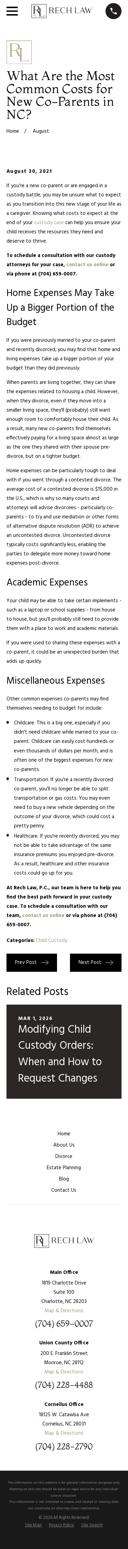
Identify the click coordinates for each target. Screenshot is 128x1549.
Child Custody (51, 941)
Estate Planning (64, 1168)
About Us (64, 1145)
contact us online (87, 265)
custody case (49, 223)
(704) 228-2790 (64, 1447)
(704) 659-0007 (64, 1324)
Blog (64, 1179)
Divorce (63, 1156)
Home (64, 1134)
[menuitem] (33, 1525)
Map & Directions (64, 1311)
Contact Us (63, 1190)
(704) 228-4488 (64, 1385)
